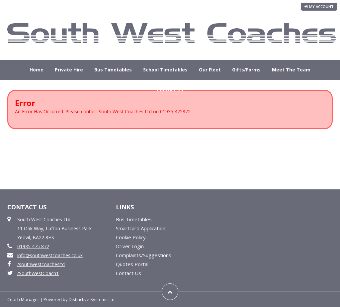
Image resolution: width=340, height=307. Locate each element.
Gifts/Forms (246, 69)
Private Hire (69, 69)
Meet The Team (291, 69)
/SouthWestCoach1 (38, 273)
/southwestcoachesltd (41, 264)
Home (36, 69)
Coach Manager (23, 299)
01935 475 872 (33, 246)
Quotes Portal (132, 264)
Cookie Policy (131, 237)
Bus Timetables (113, 69)
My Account (319, 6)
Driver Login (130, 246)
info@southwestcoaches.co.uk (50, 255)
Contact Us (170, 89)
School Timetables (165, 69)
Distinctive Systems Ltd (92, 299)
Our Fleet (210, 69)
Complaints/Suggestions (143, 255)
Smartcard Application (140, 228)
